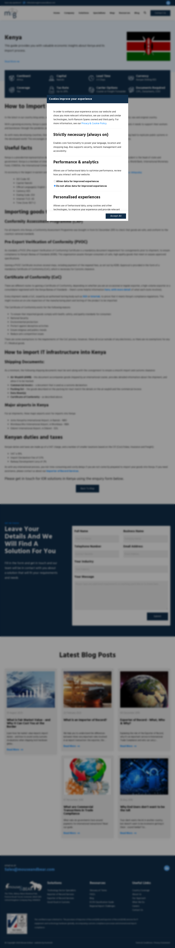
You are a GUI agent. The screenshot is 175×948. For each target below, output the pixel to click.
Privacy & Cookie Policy (93, 123)
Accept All (115, 216)
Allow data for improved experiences (77, 181)
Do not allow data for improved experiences (81, 186)
